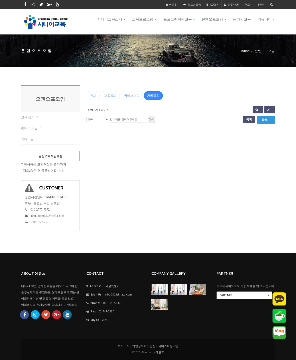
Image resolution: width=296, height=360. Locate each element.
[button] (244, 295)
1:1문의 (260, 4)
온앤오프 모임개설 (50, 156)
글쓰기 (266, 120)
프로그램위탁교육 (179, 19)
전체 (93, 95)
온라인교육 (242, 19)
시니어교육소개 (111, 19)
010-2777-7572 (40, 209)
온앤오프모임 (214, 19)
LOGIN (213, 4)
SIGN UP (231, 4)
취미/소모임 (29, 128)
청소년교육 (194, 4)
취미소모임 (132, 95)
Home (244, 51)
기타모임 (27, 139)
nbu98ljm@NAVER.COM (47, 215)
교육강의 (110, 95)
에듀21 (173, 4)
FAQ (247, 4)
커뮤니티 (266, 19)
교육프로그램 (144, 19)
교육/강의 (27, 117)
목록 (249, 119)
